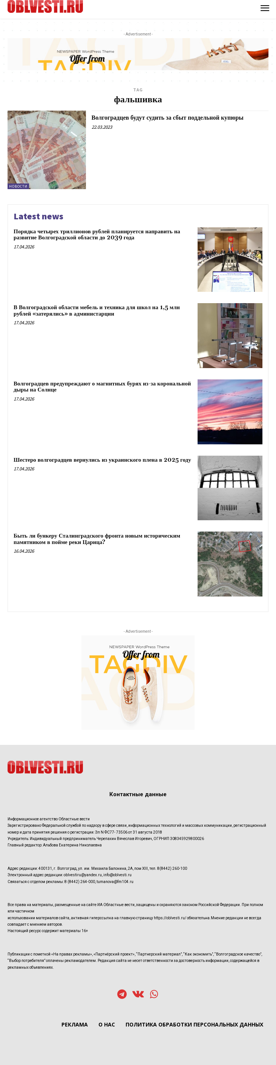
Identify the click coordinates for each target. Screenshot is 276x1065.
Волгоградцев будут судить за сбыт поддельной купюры (168, 118)
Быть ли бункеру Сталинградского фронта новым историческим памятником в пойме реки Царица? (97, 539)
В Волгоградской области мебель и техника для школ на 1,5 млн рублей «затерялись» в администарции (97, 310)
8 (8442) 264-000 (79, 882)
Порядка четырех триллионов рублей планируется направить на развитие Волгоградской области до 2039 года (97, 235)
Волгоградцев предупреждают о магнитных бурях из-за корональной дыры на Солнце (102, 387)
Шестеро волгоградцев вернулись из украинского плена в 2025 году (102, 460)
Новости (18, 186)
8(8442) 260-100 (172, 868)
